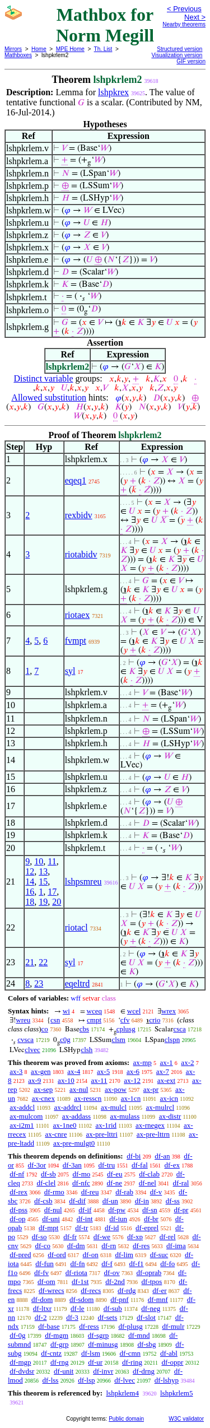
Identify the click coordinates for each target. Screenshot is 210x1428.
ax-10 (66, 1080)
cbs (84, 1029)
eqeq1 (75, 480)
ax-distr (170, 1116)
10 (38, 861)
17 (52, 891)
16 (29, 891)
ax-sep (43, 1089)
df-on (91, 1254)
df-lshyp (167, 1380)
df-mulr (173, 1326)
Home (38, 49)
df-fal (140, 1165)
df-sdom (81, 1299)
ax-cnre (56, 1134)
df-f (107, 1263)
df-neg (150, 1308)
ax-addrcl (67, 1107)
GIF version (191, 61)
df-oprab (149, 1272)
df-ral (181, 1183)
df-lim (124, 1254)
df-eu (114, 1174)
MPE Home (70, 49)
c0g (65, 1039)
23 (38, 983)
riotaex (77, 615)
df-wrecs (51, 1290)
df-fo (167, 1263)
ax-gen (40, 1071)
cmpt (94, 1020)
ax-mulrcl (160, 1107)
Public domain (126, 1419)
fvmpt (75, 640)
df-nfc (81, 1183)
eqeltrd (77, 983)
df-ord (57, 1254)
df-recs (91, 1290)
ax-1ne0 (65, 1125)
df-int (85, 1219)
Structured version (179, 49)
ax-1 (166, 1062)
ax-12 (132, 1080)
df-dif (77, 1201)
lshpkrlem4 (122, 1393)
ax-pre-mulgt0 (74, 1143)
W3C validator (186, 1419)
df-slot (146, 1317)
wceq (94, 1011)
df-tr (81, 1228)
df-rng (59, 1362)
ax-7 (162, 1071)
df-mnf (158, 1299)
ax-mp (142, 1062)
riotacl (76, 927)
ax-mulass (125, 1116)
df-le (78, 1308)
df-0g (17, 1335)
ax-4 (73, 1071)
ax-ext (166, 1080)
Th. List (103, 49)
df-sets (108, 1317)
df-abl (169, 1353)
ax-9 (34, 1080)
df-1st (80, 1281)
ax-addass (76, 1116)
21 (29, 962)
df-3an (72, 1165)
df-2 (41, 1317)
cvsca (25, 1039)
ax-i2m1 (22, 1125)
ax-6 (133, 1071)
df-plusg (130, 1326)
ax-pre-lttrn (153, 1134)
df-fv (41, 1272)
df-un (110, 1201)
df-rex (18, 1192)
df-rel (168, 1236)
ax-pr (150, 1089)
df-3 (72, 1317)
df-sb (48, 1174)
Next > (195, 17)
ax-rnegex (150, 1125)
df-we (102, 1236)
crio (154, 1020)
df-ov (112, 1272)
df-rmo (54, 1192)
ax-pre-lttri (101, 1134)
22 (43, 962)
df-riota (76, 1272)
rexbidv (78, 515)
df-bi (134, 1156)
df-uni (51, 1219)
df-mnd (139, 1335)
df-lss (50, 1380)
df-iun (118, 1219)
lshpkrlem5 (176, 1393)
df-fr (70, 1236)
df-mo (81, 1174)
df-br (151, 1219)
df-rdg (127, 1290)
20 (56, 901)
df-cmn (130, 1353)
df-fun (44, 1263)
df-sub (113, 1308)
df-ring (132, 1362)
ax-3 (16, 1071)
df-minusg (103, 1344)
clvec (32, 1049)
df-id (112, 1228)
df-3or (37, 1165)
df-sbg (146, 1344)
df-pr (181, 1210)
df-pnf (119, 1299)
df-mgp (20, 1362)
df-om (46, 1281)
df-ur (95, 1362)
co (44, 1029)
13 (43, 871)
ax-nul (78, 1089)
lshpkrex (113, 92)
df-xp (135, 1236)
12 (29, 871)
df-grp (59, 1344)
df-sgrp (98, 1335)
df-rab (124, 1192)
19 (43, 901)
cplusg (126, 1029)
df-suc (159, 1254)
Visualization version (176, 55)
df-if (84, 1210)
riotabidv (81, 554)
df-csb (43, 1201)
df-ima (176, 1245)
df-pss (18, 1210)
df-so (39, 1236)
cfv (125, 1020)
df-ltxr (42, 1308)
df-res (141, 1245)
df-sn (149, 1210)
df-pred (20, 1254)
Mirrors (13, 49)
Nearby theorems (184, 24)
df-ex (172, 1165)
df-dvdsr (22, 1371)
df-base (48, 1326)
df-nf (17, 1174)
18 (29, 901)
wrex (168, 1011)
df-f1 (136, 1263)
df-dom (42, 1299)
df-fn (78, 1263)
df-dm (76, 1245)
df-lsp (86, 1380)
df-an (162, 1156)
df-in (142, 1201)
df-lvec (124, 1380)
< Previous (184, 8)
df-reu (90, 1192)
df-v (156, 1192)
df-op (17, 1219)
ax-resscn (87, 1098)
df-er (159, 1290)
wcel (134, 1011)
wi (66, 1011)
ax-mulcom (26, 1116)
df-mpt (48, 1228)
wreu (23, 1020)
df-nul (53, 1210)
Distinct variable (43, 378)
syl (70, 671)
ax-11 (99, 1080)
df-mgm (56, 1335)
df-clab (149, 1174)
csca (179, 1029)
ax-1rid (105, 1125)
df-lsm (90, 1353)
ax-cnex (43, 1098)
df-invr (103, 1371)
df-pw (116, 1210)
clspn (172, 1039)
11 (52, 861)
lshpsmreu (83, 881)
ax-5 (103, 1071)
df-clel (45, 1183)
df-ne (114, 1183)
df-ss (173, 1201)
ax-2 (187, 1062)
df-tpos (152, 1281)
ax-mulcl (114, 1107)
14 (29, 881)
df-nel (147, 1183)
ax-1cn (131, 1098)
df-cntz (51, 1353)
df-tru (107, 1165)
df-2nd (115, 1281)
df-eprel (147, 1228)
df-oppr (172, 1362)
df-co (42, 1245)
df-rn (108, 1245)
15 (43, 881)
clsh (86, 1049)
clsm (118, 1039)
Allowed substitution (48, 397)
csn (55, 1020)
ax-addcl (22, 1107)
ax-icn (169, 1098)
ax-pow (116, 1089)
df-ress (89, 1326)
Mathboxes (18, 55)
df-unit (63, 1371)
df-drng (144, 1371)
